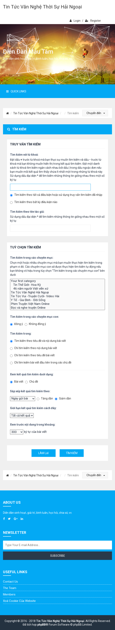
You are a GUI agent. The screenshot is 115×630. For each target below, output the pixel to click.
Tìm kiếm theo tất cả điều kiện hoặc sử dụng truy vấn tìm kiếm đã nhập (56, 195)
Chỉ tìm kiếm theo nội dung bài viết (33, 348)
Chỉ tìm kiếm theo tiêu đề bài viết (32, 355)
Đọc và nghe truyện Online (57, 308)
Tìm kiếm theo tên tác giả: (27, 211)
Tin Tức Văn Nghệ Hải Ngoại (57, 292)
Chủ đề (31, 381)
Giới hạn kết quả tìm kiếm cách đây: (33, 408)
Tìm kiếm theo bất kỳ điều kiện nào (33, 202)
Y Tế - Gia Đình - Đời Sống (57, 300)
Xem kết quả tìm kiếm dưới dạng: (32, 374)
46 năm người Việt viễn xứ (57, 289)
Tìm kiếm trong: (21, 333)
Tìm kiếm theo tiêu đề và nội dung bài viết (38, 341)
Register (93, 20)
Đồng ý (16, 324)
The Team (9, 588)
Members (9, 594)
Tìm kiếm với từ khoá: (24, 154)
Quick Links (16, 91)
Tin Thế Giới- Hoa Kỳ (57, 285)
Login (75, 20)
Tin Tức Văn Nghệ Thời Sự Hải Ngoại (42, 7)
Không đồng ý (35, 324)
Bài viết (16, 381)
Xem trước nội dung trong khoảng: (32, 424)
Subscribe (57, 555)
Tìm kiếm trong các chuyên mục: (31, 257)
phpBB (41, 624)
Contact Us (10, 581)
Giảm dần (63, 398)
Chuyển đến (96, 113)
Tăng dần (45, 398)
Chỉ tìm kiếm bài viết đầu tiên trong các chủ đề (40, 362)
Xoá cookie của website (19, 601)
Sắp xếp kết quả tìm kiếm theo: (30, 391)
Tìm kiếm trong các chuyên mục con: (34, 316)
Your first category (57, 281)
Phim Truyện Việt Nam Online (57, 304)
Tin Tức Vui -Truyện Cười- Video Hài (57, 296)
